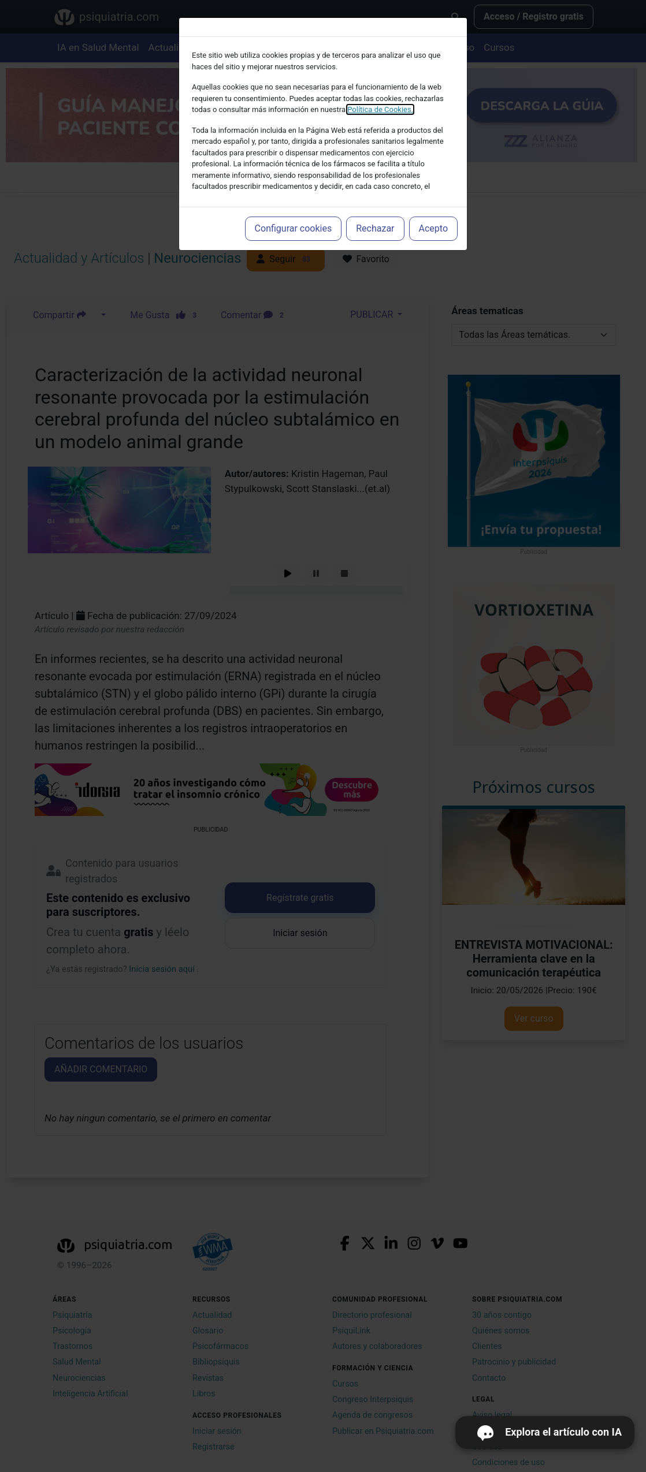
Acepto (433, 228)
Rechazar (375, 228)
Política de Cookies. (380, 109)
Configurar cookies (293, 228)
